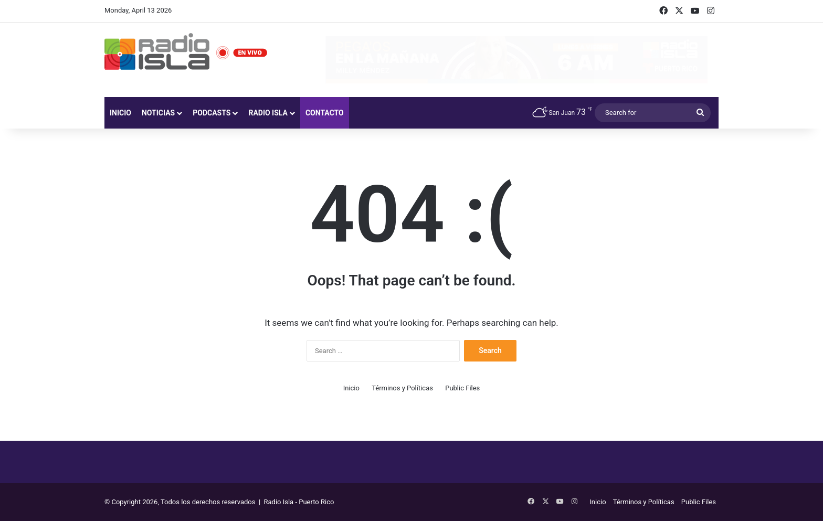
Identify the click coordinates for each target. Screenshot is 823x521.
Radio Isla (268, 113)
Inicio (120, 113)
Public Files (462, 388)
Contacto (324, 113)
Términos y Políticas (402, 388)
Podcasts (211, 113)
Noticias (158, 113)
